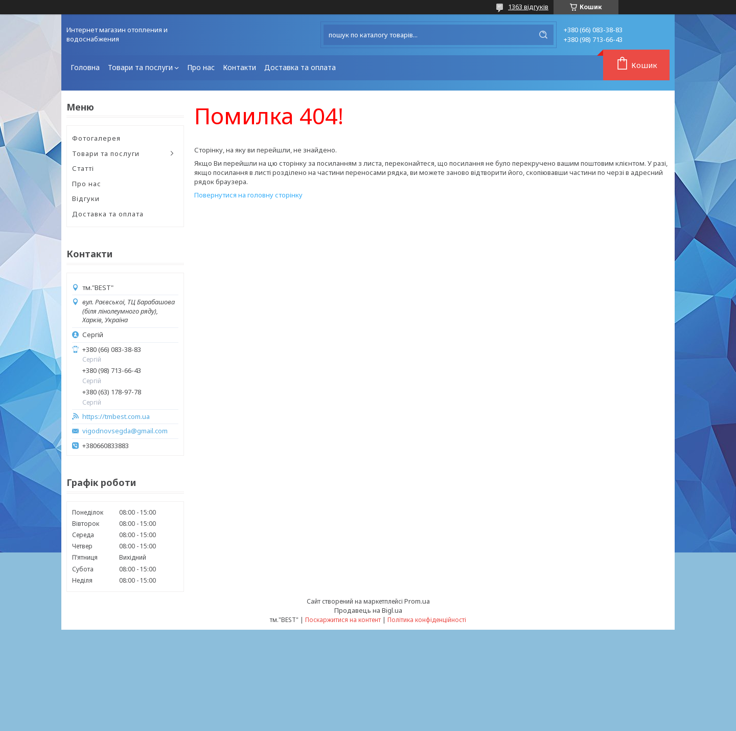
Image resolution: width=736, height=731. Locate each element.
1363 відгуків (528, 6)
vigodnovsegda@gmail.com (125, 431)
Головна (85, 67)
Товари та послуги (140, 67)
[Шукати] (543, 35)
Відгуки (86, 198)
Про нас (201, 67)
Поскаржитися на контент (343, 619)
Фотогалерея (96, 138)
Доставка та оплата (300, 67)
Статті (83, 168)
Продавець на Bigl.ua (368, 610)
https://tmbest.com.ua (116, 416)
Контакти (239, 67)
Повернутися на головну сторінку (248, 195)
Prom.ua (417, 601)
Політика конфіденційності (426, 619)
